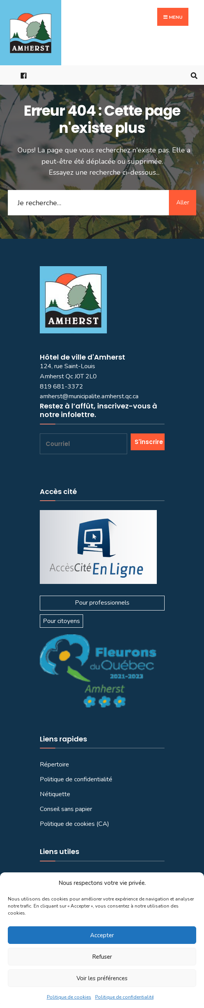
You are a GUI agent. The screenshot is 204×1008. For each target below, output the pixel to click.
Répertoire (54, 764)
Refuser (102, 957)
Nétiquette (55, 794)
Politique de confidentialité (124, 997)
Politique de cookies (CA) (74, 824)
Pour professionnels (102, 602)
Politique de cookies (69, 997)
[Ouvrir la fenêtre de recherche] (192, 75)
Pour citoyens (61, 621)
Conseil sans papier (66, 809)
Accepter (102, 935)
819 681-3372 (61, 386)
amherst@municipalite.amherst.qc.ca (89, 396)
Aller (182, 202)
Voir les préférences (102, 978)
